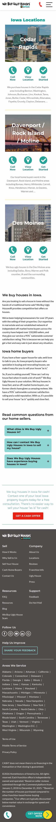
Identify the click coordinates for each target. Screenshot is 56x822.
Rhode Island (9, 717)
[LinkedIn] (22, 633)
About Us (34, 551)
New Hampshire (34, 700)
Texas (5, 721)
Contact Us (8, 575)
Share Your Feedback (20, 650)
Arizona (18, 671)
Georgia (17, 680)
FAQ (4, 596)
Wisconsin (24, 730)
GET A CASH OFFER (28, 515)
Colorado (7, 675)
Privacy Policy (9, 752)
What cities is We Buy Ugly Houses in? (24, 431)
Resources (7, 602)
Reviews (33, 563)
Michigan (25, 692)
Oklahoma (7, 713)
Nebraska (7, 700)
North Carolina (10, 709)
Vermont (24, 721)
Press (32, 581)
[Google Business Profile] (28, 633)
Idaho (27, 680)
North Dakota (28, 709)
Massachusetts (10, 692)
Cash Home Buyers (12, 569)
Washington (8, 725)
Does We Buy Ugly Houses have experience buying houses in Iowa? (23, 461)
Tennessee (42, 717)
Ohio (41, 709)
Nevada (19, 700)
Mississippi (8, 696)
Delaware (36, 675)
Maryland (30, 688)
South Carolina (26, 717)
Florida (6, 680)
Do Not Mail (35, 602)
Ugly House (35, 575)
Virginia (36, 721)
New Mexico (23, 705)
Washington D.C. (26, 725)
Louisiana (7, 688)
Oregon (20, 713)
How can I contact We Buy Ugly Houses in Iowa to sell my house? (24, 445)
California (43, 671)
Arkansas (30, 671)
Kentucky (37, 684)
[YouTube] (16, 633)
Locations (34, 557)
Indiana (6, 684)
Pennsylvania (34, 713)
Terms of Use (8, 738)
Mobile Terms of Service (14, 745)
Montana (34, 696)
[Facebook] (4, 633)
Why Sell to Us (9, 557)
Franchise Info (36, 569)
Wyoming (38, 730)
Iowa (15, 684)
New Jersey (8, 705)
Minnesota (39, 692)
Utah (13, 721)
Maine (18, 688)
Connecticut (21, 675)
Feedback (34, 596)
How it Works (9, 551)
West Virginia (9, 730)
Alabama (6, 671)
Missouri (21, 696)
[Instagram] (10, 633)
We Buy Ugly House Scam (12, 616)
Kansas (25, 684)
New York (38, 705)
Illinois (36, 680)
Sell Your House (10, 563)
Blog (4, 608)
